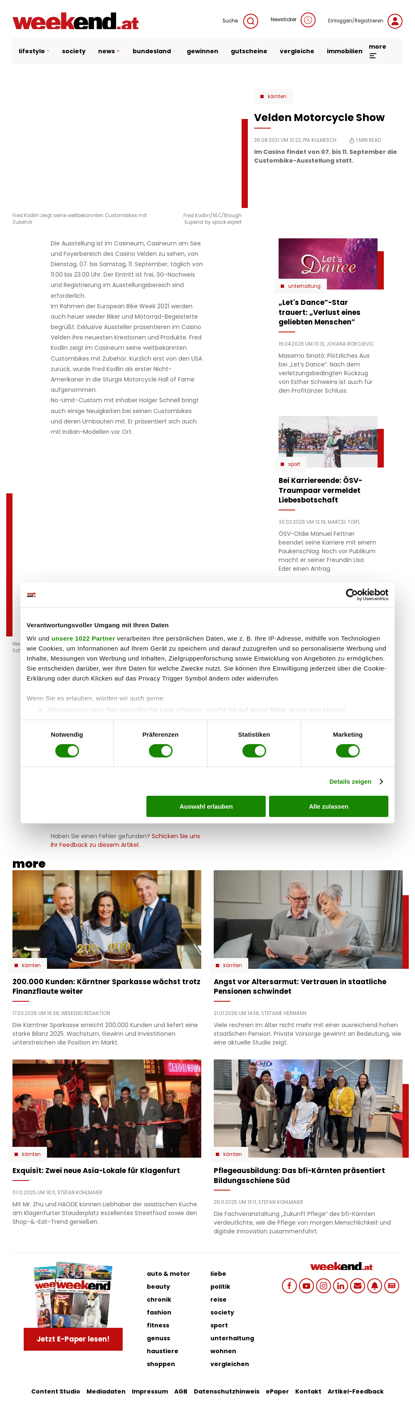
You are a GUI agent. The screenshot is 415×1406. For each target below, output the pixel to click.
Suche (240, 21)
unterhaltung (232, 1338)
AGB (181, 1391)
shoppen (161, 1364)
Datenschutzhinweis (226, 1391)
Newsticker (293, 19)
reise (218, 1299)
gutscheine (249, 51)
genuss (158, 1338)
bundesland (153, 51)
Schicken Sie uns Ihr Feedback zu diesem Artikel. (125, 840)
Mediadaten (106, 1391)
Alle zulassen (328, 806)
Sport (294, 464)
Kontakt (308, 1391)
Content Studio (55, 1391)
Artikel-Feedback (356, 1391)
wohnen (223, 1351)
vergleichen (229, 1364)
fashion (159, 1312)
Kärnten (277, 96)
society (74, 51)
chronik (159, 1299)
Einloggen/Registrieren (365, 21)
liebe (218, 1274)
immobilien (345, 51)
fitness (158, 1325)
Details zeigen (350, 781)
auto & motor (168, 1274)
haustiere (162, 1351)
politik (220, 1286)
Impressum (150, 1391)
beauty (158, 1286)
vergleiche (297, 51)
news (109, 51)
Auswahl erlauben (206, 806)
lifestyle (34, 51)
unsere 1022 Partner (83, 637)
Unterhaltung (304, 286)
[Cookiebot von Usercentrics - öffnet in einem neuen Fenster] (352, 595)
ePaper (277, 1391)
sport (219, 1325)
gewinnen (202, 51)
